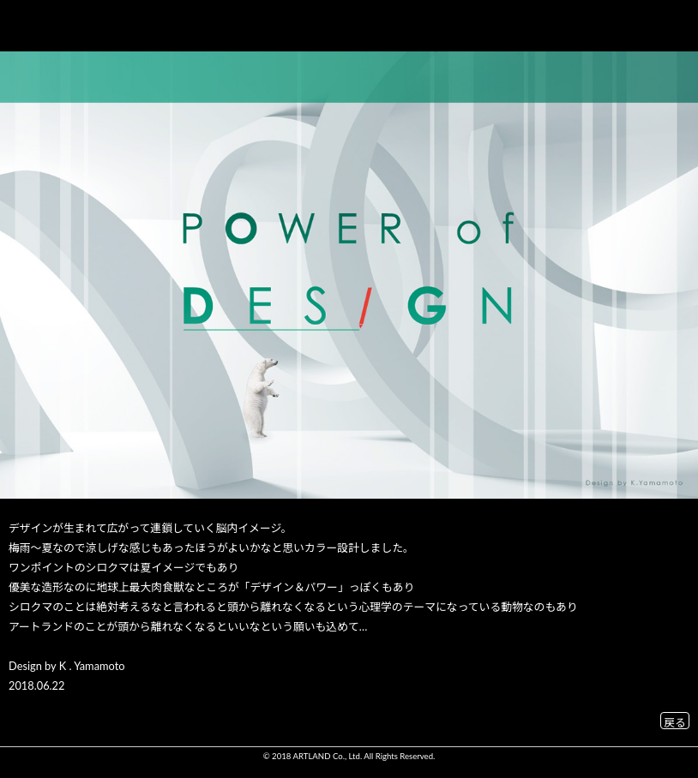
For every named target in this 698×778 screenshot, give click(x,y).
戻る (675, 721)
